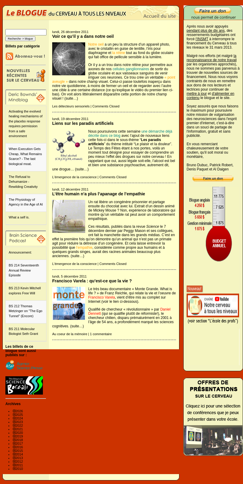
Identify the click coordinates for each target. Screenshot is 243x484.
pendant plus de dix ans (206, 31)
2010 (19, 468)
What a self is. (19, 217)
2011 (19, 465)
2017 (19, 443)
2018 (19, 440)
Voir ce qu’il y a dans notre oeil (83, 36)
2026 (19, 411)
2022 (19, 425)
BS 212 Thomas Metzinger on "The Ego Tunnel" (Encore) (25, 311)
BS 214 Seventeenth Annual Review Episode (24, 270)
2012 (19, 461)
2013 (19, 458)
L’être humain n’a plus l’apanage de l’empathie (98, 193)
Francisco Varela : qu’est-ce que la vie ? (92, 280)
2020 (19, 432)
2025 (19, 414)
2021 (19, 429)
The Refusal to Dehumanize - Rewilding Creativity (23, 181)
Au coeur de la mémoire (69, 334)
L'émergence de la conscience (74, 177)
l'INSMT (202, 39)
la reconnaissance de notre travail (212, 58)
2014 (19, 454)
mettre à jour (197, 94)
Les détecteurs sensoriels (71, 106)
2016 (19, 447)
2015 (19, 450)
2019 (19, 436)
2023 (19, 422)
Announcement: (20, 252)
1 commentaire (101, 334)
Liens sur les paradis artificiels (83, 123)
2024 (19, 418)
